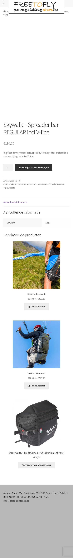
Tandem (60, 184)
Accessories (20, 184)
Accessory (31, 184)
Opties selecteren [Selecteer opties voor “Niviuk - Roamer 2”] (36, 385)
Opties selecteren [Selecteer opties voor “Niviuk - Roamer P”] (36, 306)
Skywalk (52, 184)
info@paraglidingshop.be (16, 500)
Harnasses (42, 184)
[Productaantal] (8, 167)
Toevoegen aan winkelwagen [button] (36, 464)
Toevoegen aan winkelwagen (34, 167)
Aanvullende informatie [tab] (15, 202)
